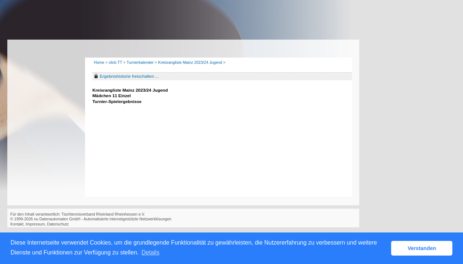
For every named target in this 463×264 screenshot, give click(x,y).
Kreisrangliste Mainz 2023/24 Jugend (190, 62)
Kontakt (16, 224)
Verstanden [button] (422, 248)
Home (99, 62)
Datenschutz (58, 224)
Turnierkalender (140, 62)
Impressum (35, 224)
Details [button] (150, 252)
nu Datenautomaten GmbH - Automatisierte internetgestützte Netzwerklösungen (102, 219)
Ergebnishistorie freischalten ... (129, 76)
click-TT (115, 62)
